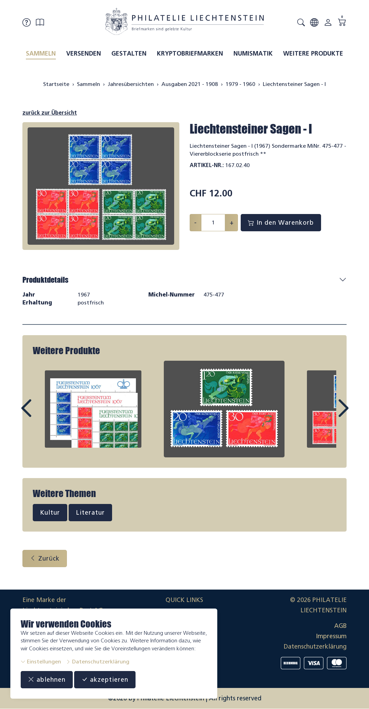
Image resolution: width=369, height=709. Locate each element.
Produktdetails (45, 279)
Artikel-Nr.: (207, 165)
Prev (41, 414)
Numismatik (253, 53)
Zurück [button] (45, 558)
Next (327, 414)
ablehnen (47, 679)
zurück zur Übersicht (49, 112)
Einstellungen (41, 661)
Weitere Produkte (313, 53)
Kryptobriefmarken (190, 53)
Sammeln (41, 53)
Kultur (50, 512)
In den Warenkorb (281, 222)
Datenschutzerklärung (97, 661)
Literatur (90, 512)
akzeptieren (104, 679)
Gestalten (129, 53)
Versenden (83, 53)
